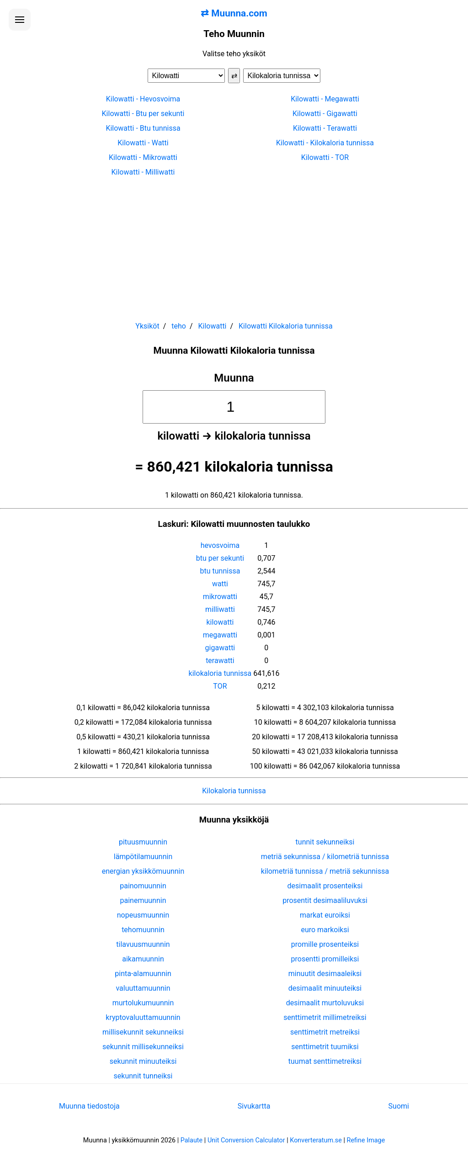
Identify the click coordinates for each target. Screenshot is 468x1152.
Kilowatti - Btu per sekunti (143, 113)
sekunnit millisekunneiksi (143, 1046)
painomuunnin (143, 885)
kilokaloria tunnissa (220, 673)
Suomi (398, 1106)
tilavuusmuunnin (143, 944)
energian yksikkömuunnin (143, 871)
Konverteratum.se (316, 1140)
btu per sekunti (220, 558)
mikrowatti (220, 596)
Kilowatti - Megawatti (325, 99)
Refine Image (366, 1140)
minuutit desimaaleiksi (325, 973)
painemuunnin (143, 900)
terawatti (220, 660)
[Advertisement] (234, 245)
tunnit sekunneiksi (325, 842)
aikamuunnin (143, 959)
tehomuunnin (143, 929)
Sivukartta (254, 1106)
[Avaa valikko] (20, 20)
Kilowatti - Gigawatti (324, 113)
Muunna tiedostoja (89, 1106)
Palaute (191, 1140)
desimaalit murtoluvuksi (325, 1002)
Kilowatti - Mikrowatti (143, 157)
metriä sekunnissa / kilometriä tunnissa (325, 856)
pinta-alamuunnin (143, 973)
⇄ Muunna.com (234, 13)
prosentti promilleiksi (325, 959)
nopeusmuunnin (143, 915)
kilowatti (220, 622)
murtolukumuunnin (143, 1002)
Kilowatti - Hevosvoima (143, 99)
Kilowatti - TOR (325, 157)
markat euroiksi (325, 915)
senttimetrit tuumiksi (324, 1046)
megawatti (220, 635)
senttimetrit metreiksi (325, 1032)
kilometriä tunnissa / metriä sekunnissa (325, 871)
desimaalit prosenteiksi (325, 885)
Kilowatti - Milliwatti (143, 172)
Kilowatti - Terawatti (325, 128)
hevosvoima (220, 545)
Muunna (234, 378)
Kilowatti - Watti (142, 142)
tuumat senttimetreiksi (325, 1061)
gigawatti (220, 647)
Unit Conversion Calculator (246, 1140)
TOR (220, 686)
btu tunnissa (220, 571)
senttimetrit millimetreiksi (324, 1017)
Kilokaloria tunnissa (234, 790)
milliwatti (220, 609)
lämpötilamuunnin (143, 856)
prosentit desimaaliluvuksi (324, 900)
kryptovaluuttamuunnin (143, 1017)
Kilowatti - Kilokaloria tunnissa (325, 142)
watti (220, 583)
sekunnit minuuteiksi (143, 1061)
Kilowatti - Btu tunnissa (143, 128)
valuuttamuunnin (143, 988)
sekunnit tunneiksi (143, 1076)
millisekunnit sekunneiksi (143, 1032)
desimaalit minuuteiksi (325, 988)
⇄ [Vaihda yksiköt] (234, 76)
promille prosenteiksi (325, 944)
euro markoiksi (325, 929)
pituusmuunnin (143, 842)
